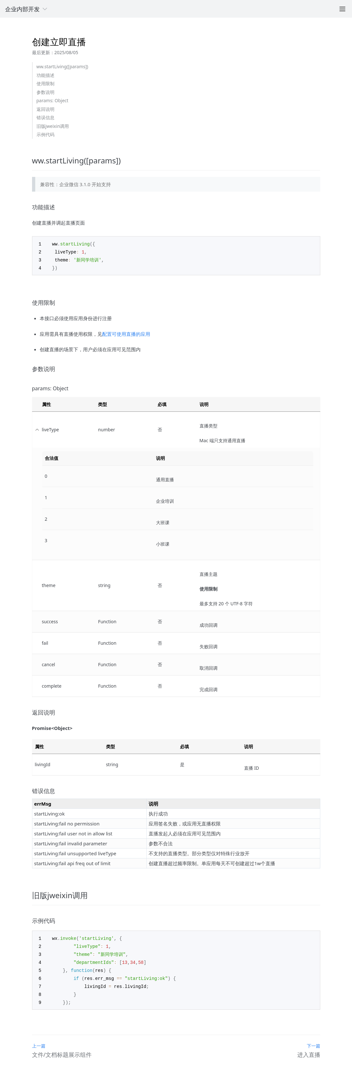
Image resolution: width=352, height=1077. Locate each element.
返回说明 (45, 109)
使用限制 (45, 83)
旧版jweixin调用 (53, 126)
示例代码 (45, 134)
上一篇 (38, 1042)
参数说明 (45, 92)
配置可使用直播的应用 (126, 332)
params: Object (53, 100)
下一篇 (313, 1042)
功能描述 (45, 75)
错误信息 (45, 117)
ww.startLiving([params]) (62, 66)
